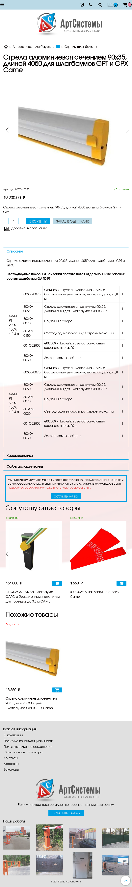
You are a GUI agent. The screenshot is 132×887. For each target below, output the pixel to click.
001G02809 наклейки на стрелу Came (94, 594)
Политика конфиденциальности (28, 741)
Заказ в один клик (72, 221)
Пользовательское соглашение (28, 746)
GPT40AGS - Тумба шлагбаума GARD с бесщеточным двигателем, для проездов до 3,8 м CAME (33, 596)
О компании (13, 735)
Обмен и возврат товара (23, 752)
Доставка (11, 764)
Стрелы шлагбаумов (81, 46)
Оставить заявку (66, 813)
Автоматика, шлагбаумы (32, 46)
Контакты (11, 758)
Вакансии (11, 769)
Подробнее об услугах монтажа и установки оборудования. (49, 487)
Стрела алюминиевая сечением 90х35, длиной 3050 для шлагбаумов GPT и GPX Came (31, 703)
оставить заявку (66, 496)
